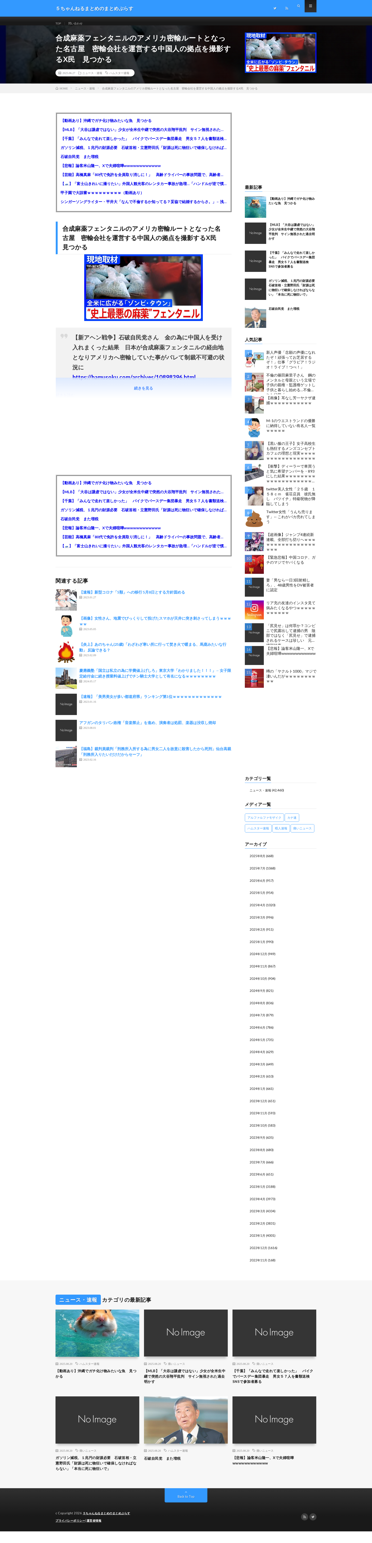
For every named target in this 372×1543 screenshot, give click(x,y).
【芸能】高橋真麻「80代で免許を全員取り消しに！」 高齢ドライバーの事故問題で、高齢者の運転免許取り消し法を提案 (143, 180)
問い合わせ (78, 24)
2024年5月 (258, 1043)
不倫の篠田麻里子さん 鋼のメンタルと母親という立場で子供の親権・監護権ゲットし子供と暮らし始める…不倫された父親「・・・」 (291, 389)
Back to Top (186, 1508)
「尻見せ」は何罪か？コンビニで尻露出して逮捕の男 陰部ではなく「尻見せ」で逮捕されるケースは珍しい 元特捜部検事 (291, 639)
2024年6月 (258, 1031)
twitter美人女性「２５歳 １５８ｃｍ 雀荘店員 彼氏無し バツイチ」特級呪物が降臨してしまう (291, 501)
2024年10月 (259, 982)
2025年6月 (258, 885)
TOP (59, 24)
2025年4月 (258, 910)
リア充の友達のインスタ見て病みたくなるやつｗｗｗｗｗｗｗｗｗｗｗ (291, 613)
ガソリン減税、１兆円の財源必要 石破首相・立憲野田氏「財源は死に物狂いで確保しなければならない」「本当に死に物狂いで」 (143, 153)
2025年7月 (258, 873)
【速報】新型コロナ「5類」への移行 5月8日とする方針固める (132, 597)
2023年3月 (258, 1212)
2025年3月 (258, 922)
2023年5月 (258, 1188)
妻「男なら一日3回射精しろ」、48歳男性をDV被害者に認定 (290, 590)
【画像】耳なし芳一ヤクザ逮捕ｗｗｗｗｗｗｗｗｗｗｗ (291, 405)
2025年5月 (258, 898)
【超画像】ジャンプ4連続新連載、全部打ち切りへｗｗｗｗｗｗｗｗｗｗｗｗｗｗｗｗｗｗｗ (291, 547)
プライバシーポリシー (72, 1532)
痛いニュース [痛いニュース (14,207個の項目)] (302, 834)
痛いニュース (176, 1364)
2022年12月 (259, 1248)
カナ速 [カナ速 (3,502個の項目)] (292, 823)
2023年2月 (258, 1224)
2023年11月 (259, 1115)
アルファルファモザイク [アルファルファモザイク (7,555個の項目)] (264, 823)
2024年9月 (258, 994)
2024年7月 (258, 1019)
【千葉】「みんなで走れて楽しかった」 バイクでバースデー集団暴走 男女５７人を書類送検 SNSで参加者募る (143, 144)
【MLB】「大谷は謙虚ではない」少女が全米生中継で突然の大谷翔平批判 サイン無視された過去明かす (143, 135)
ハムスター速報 (119, 78)
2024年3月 (258, 1067)
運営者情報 (97, 1532)
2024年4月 (258, 1055)
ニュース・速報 (92, 78)
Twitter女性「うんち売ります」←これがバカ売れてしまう (291, 522)
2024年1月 (258, 1091)
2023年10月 (259, 1127)
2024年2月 (258, 1079)
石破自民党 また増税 (79, 162)
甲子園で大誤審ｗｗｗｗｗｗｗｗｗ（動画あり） (102, 198)
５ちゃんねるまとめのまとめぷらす (108, 1525)
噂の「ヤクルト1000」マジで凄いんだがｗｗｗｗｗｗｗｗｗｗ (291, 681)
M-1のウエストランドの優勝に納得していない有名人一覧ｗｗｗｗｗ (291, 431)
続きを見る (143, 393)
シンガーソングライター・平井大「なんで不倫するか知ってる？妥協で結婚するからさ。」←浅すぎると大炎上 (143, 207)
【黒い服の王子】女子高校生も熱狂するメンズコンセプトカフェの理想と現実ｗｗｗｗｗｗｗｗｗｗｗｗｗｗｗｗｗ (291, 456)
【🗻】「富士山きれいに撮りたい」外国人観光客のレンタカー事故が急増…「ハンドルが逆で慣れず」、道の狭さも (143, 189)
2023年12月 (259, 1103)
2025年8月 (258, 861)
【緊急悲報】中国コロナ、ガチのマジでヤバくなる (291, 565)
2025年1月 (258, 946)
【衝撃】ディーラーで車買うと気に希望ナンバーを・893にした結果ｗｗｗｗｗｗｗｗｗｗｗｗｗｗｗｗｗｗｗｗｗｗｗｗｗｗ (291, 480)
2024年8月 (258, 1006)
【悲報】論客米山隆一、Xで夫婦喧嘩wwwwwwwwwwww (110, 171)
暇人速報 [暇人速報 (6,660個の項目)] (281, 834)
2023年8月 (258, 1152)
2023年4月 (258, 1200)
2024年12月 (259, 958)
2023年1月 (258, 1236)
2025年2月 (258, 934)
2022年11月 (259, 1261)
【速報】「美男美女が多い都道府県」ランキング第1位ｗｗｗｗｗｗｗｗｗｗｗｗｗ (150, 702)
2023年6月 (258, 1176)
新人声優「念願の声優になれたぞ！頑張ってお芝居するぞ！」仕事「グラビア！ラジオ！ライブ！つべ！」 (291, 365)
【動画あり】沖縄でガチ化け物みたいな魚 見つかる (106, 126)
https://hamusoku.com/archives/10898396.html (134, 382)
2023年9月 (258, 1140)
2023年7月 (258, 1164)
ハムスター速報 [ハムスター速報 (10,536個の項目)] (258, 834)
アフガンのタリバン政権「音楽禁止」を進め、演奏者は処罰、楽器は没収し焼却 (147, 728)
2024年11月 (259, 970)
